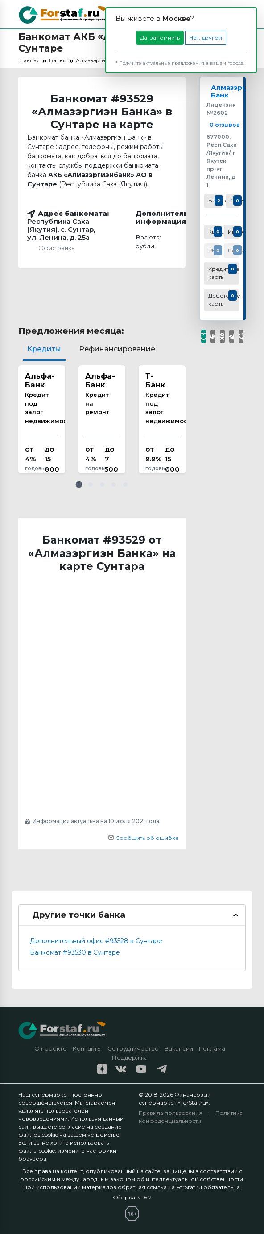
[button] (79, 484)
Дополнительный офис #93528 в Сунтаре (96, 941)
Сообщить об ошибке (143, 838)
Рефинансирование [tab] (117, 349)
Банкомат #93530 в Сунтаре (75, 952)
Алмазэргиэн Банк (237, 92)
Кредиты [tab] (44, 349)
